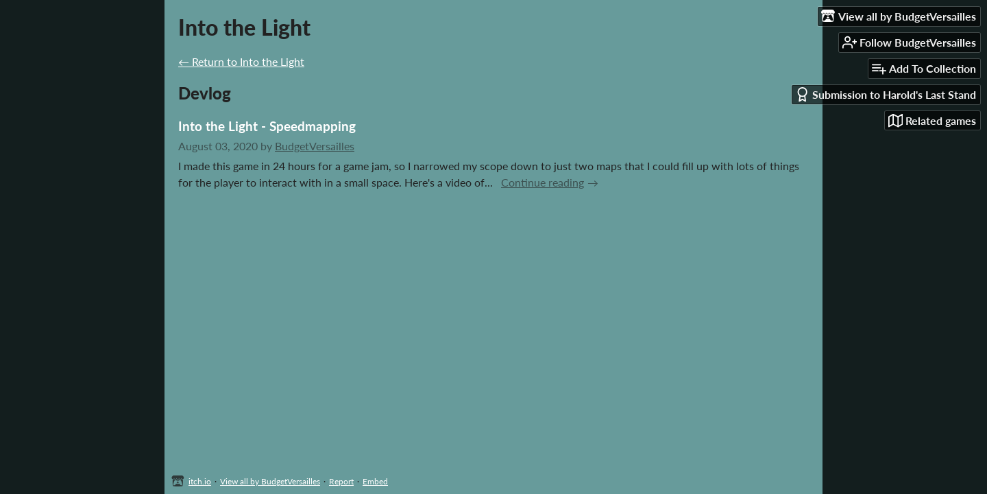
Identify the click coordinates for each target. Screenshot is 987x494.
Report (341, 481)
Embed (375, 481)
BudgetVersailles (314, 145)
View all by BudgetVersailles (270, 481)
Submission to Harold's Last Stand (885, 94)
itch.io (199, 481)
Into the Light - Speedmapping (267, 126)
